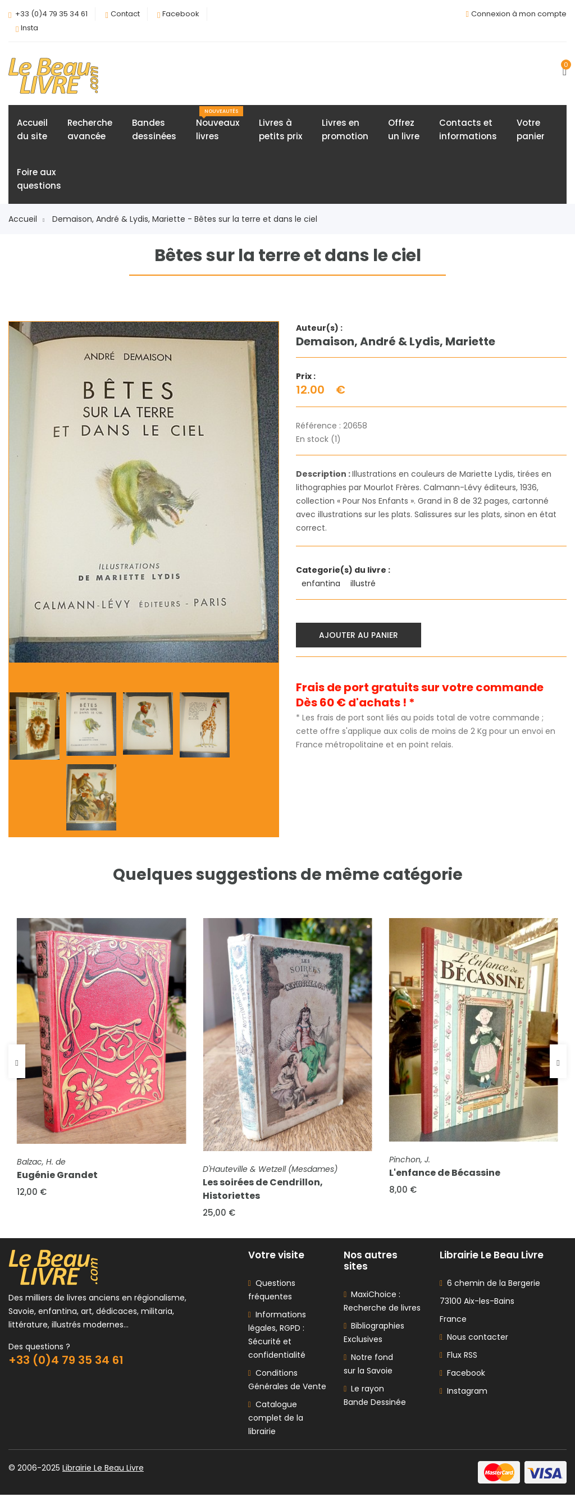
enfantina (322, 584)
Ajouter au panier (359, 635)
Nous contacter (474, 1339)
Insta (29, 27)
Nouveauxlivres (219, 125)
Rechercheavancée (89, 130)
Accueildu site (32, 130)
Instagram (463, 1393)
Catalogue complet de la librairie (275, 1420)
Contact (125, 13)
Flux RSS (458, 1357)
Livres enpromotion (345, 130)
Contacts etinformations (468, 130)
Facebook (180, 13)
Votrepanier (531, 130)
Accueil (26, 219)
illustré (364, 584)
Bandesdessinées (154, 130)
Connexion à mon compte (519, 13)
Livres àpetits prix (280, 130)
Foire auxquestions (39, 179)
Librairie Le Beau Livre (103, 1470)
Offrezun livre (403, 130)
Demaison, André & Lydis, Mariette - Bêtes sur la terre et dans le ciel (184, 219)
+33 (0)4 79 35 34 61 (51, 13)
